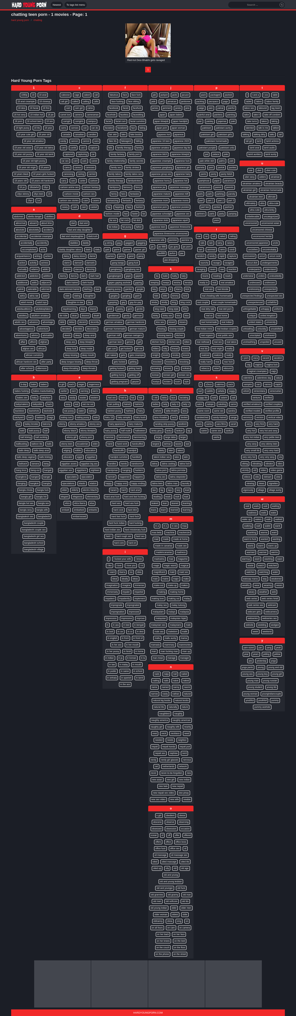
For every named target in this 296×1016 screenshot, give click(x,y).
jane (187, 108)
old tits (185, 901)
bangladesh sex (25, 516)
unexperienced (255, 302)
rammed (211, 249)
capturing (82, 154)
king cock (185, 302)
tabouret (263, 108)
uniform (277, 309)
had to (123, 397)
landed (184, 417)
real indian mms (204, 328)
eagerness (94, 384)
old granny (173, 894)
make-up (172, 585)
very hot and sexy (268, 430)
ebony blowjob (88, 430)
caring (81, 174)
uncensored (251, 223)
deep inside (86, 348)
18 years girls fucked (43, 174)
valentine (247, 378)
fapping (118, 207)
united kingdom (267, 315)
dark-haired (72, 282)
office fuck (160, 848)
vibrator (269, 463)
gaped (138, 276)
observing (184, 822)
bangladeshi (44, 516)
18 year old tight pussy (33, 161)
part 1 (210, 200)
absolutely (34, 229)
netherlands (168, 766)
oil (185, 848)
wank (277, 526)
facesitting (138, 114)
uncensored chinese (262, 229)
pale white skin (207, 161)
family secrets (136, 161)
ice (131, 572)
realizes (218, 355)
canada (66, 134)
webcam (272, 605)
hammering (139, 437)
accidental (21, 236)
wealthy (246, 585)
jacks (174, 95)
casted (93, 207)
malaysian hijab (178, 618)
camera (78, 114)
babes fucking (22, 391)
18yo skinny (23, 194)
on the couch (163, 947)
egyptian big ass (89, 463)
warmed (251, 552)
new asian (157, 779)
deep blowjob (86, 342)
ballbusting (21, 444)
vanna (267, 384)
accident (47, 229)
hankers (139, 470)
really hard (205, 361)
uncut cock (274, 256)
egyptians (81, 470)
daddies (74, 243)
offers (158, 842)
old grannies (157, 894)
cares (67, 167)
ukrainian (275, 177)
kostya (156, 381)
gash (137, 295)
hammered (123, 437)
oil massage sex (179, 855)
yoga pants (247, 667)
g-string (109, 243)
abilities (50, 216)
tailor (246, 114)
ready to (204, 282)
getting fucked (117, 368)
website (249, 625)
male (188, 625)
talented (250, 128)
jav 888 (162, 246)
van (258, 384)
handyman (112, 470)
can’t (83, 147)
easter (83, 397)
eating (92, 411)
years (255, 654)
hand (109, 444)
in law (112, 664)
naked (186, 680)
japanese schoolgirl (162, 213)
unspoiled (264, 342)
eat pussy (69, 411)
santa (209, 424)
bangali (48, 470)
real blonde (222, 289)
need (186, 733)
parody (231, 194)
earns (95, 391)
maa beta (156, 532)
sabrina (220, 384)
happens (138, 477)
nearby (187, 726)
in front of (138, 638)
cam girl (79, 108)
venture (256, 397)
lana (184, 411)
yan (260, 647)
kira (178, 315)
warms (274, 552)
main (155, 578)
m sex (175, 526)
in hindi (127, 651)
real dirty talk (207, 309)
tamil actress (272, 141)
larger (183, 437)
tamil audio (269, 147)
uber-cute (271, 170)
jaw (181, 253)
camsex (75, 128)
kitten (187, 342)
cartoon (94, 180)
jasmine (173, 240)
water (275, 572)
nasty (165, 693)
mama (184, 638)
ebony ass (94, 424)
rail (213, 236)
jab (154, 95)
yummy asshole (262, 707)
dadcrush (92, 236)
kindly (164, 302)
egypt (79, 457)
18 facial (34, 108)
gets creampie (137, 355)
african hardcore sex (26, 361)
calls (96, 101)
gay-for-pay (135, 302)
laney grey (156, 430)
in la (143, 658)
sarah (233, 424)
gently (127, 315)
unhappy (265, 309)
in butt (110, 631)
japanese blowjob (180, 154)
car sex (65, 161)
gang (140, 256)
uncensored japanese (257, 243)
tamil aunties (254, 154)
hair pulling (113, 404)
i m (141, 565)
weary (252, 592)
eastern (94, 397)
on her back (163, 934)
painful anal (204, 114)
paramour (229, 180)
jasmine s (186, 240)
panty (213, 174)
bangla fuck (43, 490)
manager (184, 658)
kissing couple (177, 328)
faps (129, 207)
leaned (175, 503)
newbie (186, 799)
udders (262, 177)
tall (280, 134)
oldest (175, 914)
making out (174, 598)
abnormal (20, 223)
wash (257, 559)
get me (139, 348)
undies (261, 276)
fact (133, 128)
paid (235, 101)
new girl (170, 779)
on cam (171, 927)
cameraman (93, 114)
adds (34, 282)
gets (123, 355)
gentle (139, 309)
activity (33, 262)
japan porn (161, 128)
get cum (112, 348)
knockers (170, 361)
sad (200, 391)
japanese (179, 134)
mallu (157, 638)
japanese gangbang (162, 167)
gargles (114, 295)
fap (108, 207)
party (221, 213)
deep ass (70, 342)
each (71, 384)
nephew (174, 753)
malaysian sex (158, 625)
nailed (184, 674)
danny (63, 276)
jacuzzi (185, 95)
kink (185, 309)
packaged (215, 95)
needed (159, 740)
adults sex (20, 322)
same (233, 404)
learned (174, 510)
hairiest (138, 404)
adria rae (33, 295)
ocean (154, 835)
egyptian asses (69, 463)
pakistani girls (225, 134)
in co (130, 631)
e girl (62, 384)
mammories (185, 644)
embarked (79, 510)
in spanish (126, 677)
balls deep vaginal (26, 457)
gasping (113, 302)
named (165, 687)
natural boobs (182, 700)
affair (22, 342)
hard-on (132, 543)
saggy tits (202, 397)
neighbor (182, 740)
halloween (140, 430)
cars (73, 180)
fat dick (136, 220)
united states (255, 322)
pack (203, 95)
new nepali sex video (163, 793)
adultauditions (24, 309)
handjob (132, 450)
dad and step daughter (79, 229)
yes (250, 660)
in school (137, 671)
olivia (169, 921)
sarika (229, 430)
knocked (157, 361)
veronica (247, 417)
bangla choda (25, 490)
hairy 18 (109, 417)
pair (200, 121)
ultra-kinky (269, 210)
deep (77, 335)
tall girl (249, 141)
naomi (187, 687)
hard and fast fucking (134, 496)
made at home (180, 539)
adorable (32, 289)
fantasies (134, 194)
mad (156, 539)
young (260, 667)
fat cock (125, 220)
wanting (276, 539)
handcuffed (137, 444)
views (261, 483)
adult (45, 295)
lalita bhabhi (172, 411)
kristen (167, 381)
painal (220, 108)
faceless (124, 114)
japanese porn (160, 207)
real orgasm (207, 335)
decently (94, 322)
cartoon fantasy (91, 187)
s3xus (209, 384)
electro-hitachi (90, 490)
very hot (251, 430)
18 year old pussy (23, 154)
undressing (254, 289)
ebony (62, 424)
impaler (126, 592)
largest (156, 444)
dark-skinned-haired (69, 289)
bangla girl (26, 496)
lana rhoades (160, 417)
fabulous (114, 95)
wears (279, 585)
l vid (155, 397)
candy (63, 141)
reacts (205, 276)
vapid (278, 384)
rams (222, 249)
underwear (248, 276)
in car (120, 631)
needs (170, 740)
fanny (114, 194)
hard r (109, 536)
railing (233, 236)
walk (268, 519)
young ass (247, 674)
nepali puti (185, 746)
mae (171, 559)
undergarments (269, 262)
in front (125, 638)
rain (211, 243)
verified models (253, 411)
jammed (167, 108)
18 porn (18, 121)
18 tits (37, 128)
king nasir (159, 309)
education (90, 450)
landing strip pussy (164, 424)
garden (128, 289)
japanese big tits (182, 147)
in (107, 625)
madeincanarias (164, 552)
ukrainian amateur (252, 183)
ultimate (272, 196)
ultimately (251, 203)
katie (165, 276)
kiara (178, 289)
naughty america (159, 720)
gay (123, 302)
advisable (47, 335)
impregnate (116, 605)
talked (276, 128)
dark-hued (87, 282)
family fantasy (117, 154)
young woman (251, 693)
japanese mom (160, 200)
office (168, 842)
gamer (127, 249)
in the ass (125, 684)
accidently (42, 243)
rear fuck (228, 361)
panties (232, 167)
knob (165, 355)
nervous (187, 760)
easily (73, 397)
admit (20, 289)
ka (157, 276)
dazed (93, 309)
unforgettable (249, 309)
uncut (262, 256)
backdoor (19, 411)
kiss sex (160, 322)
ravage (216, 262)
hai (132, 397)
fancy (138, 187)
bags (50, 417)
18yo (45, 187)
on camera (184, 927)
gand (131, 256)
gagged (129, 243)
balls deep (24, 450)
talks (272, 134)
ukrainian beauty (273, 183)
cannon (74, 141)
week (255, 631)
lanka (169, 430)
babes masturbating (43, 391)
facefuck (137, 108)
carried (92, 174)
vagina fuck (272, 364)
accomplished (29, 249)
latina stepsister (178, 477)
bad (30, 417)
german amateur (114, 322)
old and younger (164, 888)
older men (186, 908)
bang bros (21, 470)
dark (83, 276)
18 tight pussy (22, 128)
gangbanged (115, 276)
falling (138, 141)
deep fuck (71, 348)
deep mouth (88, 355)
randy (212, 256)
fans (123, 194)
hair (141, 397)
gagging (141, 243)
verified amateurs (252, 404)
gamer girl (140, 249)
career (94, 161)
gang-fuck (133, 262)
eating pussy (82, 417)
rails (202, 243)
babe (33, 384)
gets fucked (119, 361)
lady (165, 404)
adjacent (45, 282)
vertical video (274, 417)
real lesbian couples (227, 328)
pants (203, 174)
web (274, 592)
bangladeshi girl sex (34, 536)
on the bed (179, 941)
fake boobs (135, 134)
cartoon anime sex (69, 187)
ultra (262, 203)
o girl (158, 815)
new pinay (184, 793)
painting (231, 114)
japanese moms (181, 200)
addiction (34, 276)
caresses (90, 167)
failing (142, 128)
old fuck (181, 888)
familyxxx (114, 187)
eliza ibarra (79, 503)
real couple (202, 302)
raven (213, 269)
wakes (258, 519)
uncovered (249, 256)
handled (136, 457)
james (155, 108)
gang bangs (118, 262)
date (67, 295)
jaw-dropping (170, 260)
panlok (221, 167)
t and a (255, 95)
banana (35, 463)
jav (152, 246)
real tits (204, 348)
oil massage (160, 855)
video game (276, 470)
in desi (140, 631)
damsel (78, 262)
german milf (114, 335)
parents (230, 187)
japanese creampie (161, 161)
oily (167, 868)
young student (255, 687)
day (89, 302)
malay (187, 598)
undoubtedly (275, 276)
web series (251, 598)
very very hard (271, 450)
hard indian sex (112, 529)
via (280, 457)
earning (84, 391)
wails (256, 506)
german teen (115, 342)
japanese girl (183, 167)
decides (78, 328)
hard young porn (20, 20)
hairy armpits (123, 417)
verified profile (272, 411)
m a (157, 526)
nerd (184, 753)
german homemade (115, 328)
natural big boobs (161, 700)
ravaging (201, 269)
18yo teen (39, 194)
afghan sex (28, 348)
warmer (263, 552)
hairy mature (135, 424)
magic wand (170, 565)
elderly (75, 490)
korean (155, 375)
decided (66, 328)
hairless (129, 411)
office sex (175, 848)
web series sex (255, 605)
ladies (156, 404)
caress (77, 167)
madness (181, 552)
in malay (123, 664)
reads (228, 276)
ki (170, 289)
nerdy (153, 760)
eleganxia (77, 496)
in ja (120, 658)
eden (95, 444)
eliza (67, 503)
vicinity (245, 470)
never (153, 773)
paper (217, 180)
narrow (154, 693)
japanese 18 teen (161, 141)
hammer (109, 437)
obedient (170, 815)
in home (139, 651)
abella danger (35, 216)
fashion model (112, 213)
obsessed (157, 828)
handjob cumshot (118, 457)
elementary (92, 496)
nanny (176, 687)
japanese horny (162, 180)
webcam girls (254, 611)
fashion (139, 207)
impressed (134, 611)
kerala (188, 282)
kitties (156, 348)
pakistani (206, 128)
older (174, 908)
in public (112, 671)
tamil (259, 141)
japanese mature (161, 194)
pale (226, 154)
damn (67, 262)
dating (77, 295)
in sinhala (112, 677)
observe (170, 822)
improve (140, 618)
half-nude (125, 430)
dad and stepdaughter (73, 236)
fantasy (139, 200)
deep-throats (89, 368)
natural (187, 693)
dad (73, 223)
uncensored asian (270, 223)
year (246, 654)
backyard (19, 417)
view (278, 477)
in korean (131, 658)
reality (230, 348)
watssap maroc (250, 578)
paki (233, 121)
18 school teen (34, 121)
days (83, 309)
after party (46, 361)
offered (187, 835)
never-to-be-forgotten (171, 773)
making (162, 592)
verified (268, 397)
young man (252, 680)
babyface (46, 397)
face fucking (117, 101)
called (75, 101)
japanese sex (183, 213)
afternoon (42, 368)
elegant (64, 496)
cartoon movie (71, 194)
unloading (248, 328)
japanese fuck (183, 161)
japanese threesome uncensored (170, 233)
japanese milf (181, 194)
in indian (109, 658)
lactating (184, 397)
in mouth (137, 664)
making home (176, 592)
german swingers (133, 335)
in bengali (139, 625)
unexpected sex (274, 295)
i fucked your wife (122, 559)
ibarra (122, 572)
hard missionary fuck (135, 529)
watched (272, 565)
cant (63, 147)
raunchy (204, 262)
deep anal (90, 335)
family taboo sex (133, 174)
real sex (218, 342)
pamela (200, 167)
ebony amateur (77, 424)
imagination (112, 585)
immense (139, 585)
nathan (175, 693)
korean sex (184, 375)
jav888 (161, 253)
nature (185, 707)
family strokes (132, 167)
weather (263, 592)
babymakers (22, 404)
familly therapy (124, 147)
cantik (73, 147)
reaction (232, 269)
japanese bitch (160, 154)
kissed (172, 322)
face (125, 95)
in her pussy (113, 651)
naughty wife (173, 726)
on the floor (179, 947)
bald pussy (34, 430)
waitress (252, 512)
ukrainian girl (249, 190)
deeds (67, 335)
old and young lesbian (171, 881)
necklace (175, 733)
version (260, 417)
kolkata (186, 368)
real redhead (203, 342)
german (138, 315)
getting (133, 361)
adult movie (26, 302)
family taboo (115, 174)
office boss (181, 842)
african (41, 348)
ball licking (25, 437)
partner (228, 207)
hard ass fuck (131, 503)
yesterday (261, 660)
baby (34, 397)
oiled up (157, 868)
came (90, 108)
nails (166, 680)
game (116, 249)
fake (123, 134)
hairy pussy (111, 430)
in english (112, 638)
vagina (258, 364)
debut (72, 322)
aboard (33, 223)
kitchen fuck (158, 342)
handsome (136, 463)
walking (248, 526)
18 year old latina (44, 147)
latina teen (157, 483)
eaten (81, 411)
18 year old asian (23, 147)
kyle (187, 381)
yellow (277, 654)
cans (96, 141)
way (265, 578)
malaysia (184, 611)
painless (218, 114)
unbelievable (253, 216)
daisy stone (79, 256)
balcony (46, 424)
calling (86, 101)
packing (200, 101)
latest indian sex (162, 457)
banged (35, 477)
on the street (179, 954)
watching (263, 572)
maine (165, 578)
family (139, 147)
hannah (111, 477)
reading (216, 276)
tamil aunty (270, 154)
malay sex (162, 605)
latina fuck (185, 463)
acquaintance (23, 256)
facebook (113, 108)
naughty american (181, 720)
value (278, 378)
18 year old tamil (45, 154)
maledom (172, 631)
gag (119, 243)
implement (139, 598)
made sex (182, 545)
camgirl (66, 121)
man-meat (158, 658)
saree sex (216, 430)
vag (248, 364)
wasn (279, 559)
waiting (275, 506)
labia (164, 397)
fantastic (127, 200)
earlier (64, 391)
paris (200, 194)
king (174, 302)
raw (222, 269)
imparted (138, 592)
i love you (131, 565)
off (169, 835)
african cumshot (34, 355)
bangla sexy (26, 510)
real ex (209, 315)
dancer (78, 269)
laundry (186, 483)
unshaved (270, 335)
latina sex (161, 477)
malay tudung (178, 605)
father (139, 227)
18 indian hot (36, 114)
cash (74, 207)
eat (76, 404)
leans (153, 510)
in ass (116, 625)
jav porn (187, 246)
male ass (158, 631)
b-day (23, 384)
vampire (248, 384)
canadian (79, 134)
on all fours (157, 927)
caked (87, 95)
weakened (276, 578)
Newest (57, 4)
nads (156, 674)
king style (173, 309)
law (154, 490)
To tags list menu (75, 4)
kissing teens (164, 335)
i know (139, 559)
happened (124, 477)
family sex (116, 167)
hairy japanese (116, 424)
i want (112, 572)
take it (257, 114)
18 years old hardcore (42, 180)
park (209, 194)
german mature (137, 328)
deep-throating (71, 368)
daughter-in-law (75, 302)
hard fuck (134, 516)
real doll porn (225, 309)
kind (185, 295)
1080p (24, 95)
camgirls (79, 121)
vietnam (267, 477)
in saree (125, 671)
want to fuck (250, 539)
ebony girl (71, 437)
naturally (173, 707)
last (187, 444)
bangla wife (42, 510)
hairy (140, 411)
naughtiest (164, 713)
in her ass (117, 644)
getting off (134, 375)
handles (112, 463)
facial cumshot (137, 121)
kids (156, 295)
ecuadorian (82, 444)
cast (84, 207)
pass (216, 220)
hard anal (135, 490)
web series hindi (270, 598)
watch (261, 565)
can (85, 128)
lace (173, 397)
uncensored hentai (262, 236)
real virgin (217, 348)
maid (172, 572)
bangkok (34, 483)
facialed (109, 128)
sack (230, 384)
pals (231, 161)
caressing (68, 174)
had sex (112, 397)
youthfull (262, 700)
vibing (245, 463)
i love (119, 565)
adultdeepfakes (43, 309)
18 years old (20, 180)
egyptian (91, 457)
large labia (170, 437)
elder (64, 490)
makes (184, 585)
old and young (171, 875)
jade (153, 101)
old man (187, 894)
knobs (176, 355)
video (263, 470)
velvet (246, 391)
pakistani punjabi (207, 147)
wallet (268, 526)
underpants (254, 269)
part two (205, 207)
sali (233, 397)
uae (251, 170)
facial (108, 121)
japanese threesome (180, 227)
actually (23, 269)
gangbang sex (132, 269)
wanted (264, 539)
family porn (134, 154)
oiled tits (185, 861)
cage (76, 95)
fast (126, 213)
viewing (250, 483)
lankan (179, 430)
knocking (184, 361)
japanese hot (180, 180)
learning (187, 510)
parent (218, 187)
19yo (30, 200)
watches (250, 572)
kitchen (179, 335)
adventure (43, 328)
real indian (226, 322)
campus (92, 121)
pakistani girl (207, 134)
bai (18, 424)
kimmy (175, 295)
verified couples (273, 404)
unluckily (261, 328)
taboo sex (249, 108)
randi (231, 249)
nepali (155, 746)
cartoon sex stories (69, 200)
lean (165, 503)
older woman (160, 914)
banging (22, 483)
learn (163, 510)
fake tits (112, 141)
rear (217, 361)
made (166, 539)
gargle (140, 289)
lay (161, 490)
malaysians (175, 625)
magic (156, 565)
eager (81, 384)
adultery (23, 315)
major (176, 578)
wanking (252, 532)
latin (186, 457)
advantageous (26, 328)
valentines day (264, 378)
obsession (171, 828)
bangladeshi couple (33, 523)
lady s (186, 404)
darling (87, 289)
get (139, 342)
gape (128, 276)
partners (201, 213)
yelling (266, 654)
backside (48, 411)
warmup (246, 559)
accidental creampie (41, 236)
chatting (37, 20)
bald (22, 430)
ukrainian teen (256, 196)
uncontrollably (269, 249)
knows (168, 368)
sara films (221, 424)
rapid (221, 256)
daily (97, 249)
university (271, 322)
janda (178, 108)
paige (201, 108)
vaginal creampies (257, 371)
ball (46, 430)
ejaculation (86, 477)
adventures (21, 335)
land (174, 417)
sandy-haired (219, 417)
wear (256, 585)
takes (264, 121)
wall (258, 526)
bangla (46, 483)
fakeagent (126, 141)
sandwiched (202, 417)
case (85, 200)
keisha (177, 282)
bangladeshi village (33, 549)
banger (46, 477)
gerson (129, 342)
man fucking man (169, 651)
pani (211, 167)
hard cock (118, 510)
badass (40, 417)
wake (273, 512)
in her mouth (132, 644)
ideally (125, 578)
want (274, 532)
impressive (126, 618)
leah (177, 496)
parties (217, 207)
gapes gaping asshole (120, 282)
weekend (267, 631)
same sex (219, 411)
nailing (156, 680)
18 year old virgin (27, 167)
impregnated (133, 605)
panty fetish (226, 174)
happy (109, 483)
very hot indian (252, 437)
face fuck (136, 95)
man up (186, 651)
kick (187, 289)
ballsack (23, 463)
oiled (155, 861)
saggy (232, 391)
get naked (111, 355)
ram (201, 249)
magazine (183, 559)
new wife (174, 799)
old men (157, 901)
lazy (178, 490)
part (201, 200)
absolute (20, 229)
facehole (111, 114)
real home (222, 315)
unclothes (253, 249)
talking (246, 134)
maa (184, 526)
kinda (154, 302)
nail (175, 674)
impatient (110, 598)
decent (82, 322)
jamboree (185, 101)
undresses (269, 282)
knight (156, 355)
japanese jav (159, 187)
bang (46, 463)
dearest (85, 315)
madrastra (159, 559)
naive (175, 680)
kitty (165, 348)
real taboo (231, 342)
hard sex (140, 536)
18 (33, 95)
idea (139, 572)
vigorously (248, 490)
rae (198, 236)
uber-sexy (250, 177)
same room (203, 411)
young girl (277, 674)
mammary (169, 644)
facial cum (121, 121)
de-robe (63, 315)
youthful (250, 700)
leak (186, 496)
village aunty (275, 490)
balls (49, 444)
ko (177, 368)
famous (127, 187)
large (158, 437)
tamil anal (254, 147)
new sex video (158, 799)
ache (43, 249)
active (22, 262)
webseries (253, 618)
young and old (275, 667)
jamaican (172, 101)
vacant (265, 358)
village (261, 490)
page (225, 101)
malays (171, 611)
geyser (135, 381)
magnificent (159, 572)
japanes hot (164, 134)
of (162, 835)
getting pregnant (119, 381)
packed (228, 95)
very (249, 424)
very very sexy (267, 457)
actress (45, 262)
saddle (209, 391)
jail (161, 101)
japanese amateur (160, 147)
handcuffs (119, 450)
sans (199, 424)
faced (125, 108)
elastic (82, 483)
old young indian (158, 908)
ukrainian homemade (270, 190)
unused (277, 342)
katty (174, 276)
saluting (222, 404)
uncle (275, 243)
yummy (275, 700)
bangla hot (41, 496)
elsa (92, 503)
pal (206, 154)
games (110, 256)
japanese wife (157, 240)
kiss (187, 315)
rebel (216, 368)
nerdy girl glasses (169, 760)
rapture (232, 256)
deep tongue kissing (71, 361)
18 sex (49, 121)
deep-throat (92, 361)
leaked (155, 503)
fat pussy (126, 227)
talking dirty (259, 134)
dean (74, 315)
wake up (246, 519)
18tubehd (34, 187)
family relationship (116, 161)
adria (22, 295)
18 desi (21, 108)
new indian (184, 779)
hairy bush (140, 417)
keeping (155, 282)
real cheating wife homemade (216, 295)
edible (78, 450)
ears (63, 397)
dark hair (94, 276)
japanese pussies (180, 207)
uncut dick (252, 262)
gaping (138, 282)
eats (96, 417)
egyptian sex (65, 470)
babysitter (37, 404)
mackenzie (184, 532)
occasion (185, 828)
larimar (167, 444)
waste (250, 565)
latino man (172, 483)
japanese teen (158, 227)
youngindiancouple (271, 693)
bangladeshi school (34, 543)
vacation (278, 358)
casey (65, 207)
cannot (86, 141)
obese (182, 815)
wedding (262, 625)
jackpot (164, 95)
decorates (92, 328)
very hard (273, 424)
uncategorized (271, 216)
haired (127, 404)
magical (184, 565)
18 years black (21, 174)
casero (95, 200)
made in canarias (163, 545)
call (96, 95)
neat (155, 733)
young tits (271, 687)
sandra (231, 411)
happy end (121, 483)
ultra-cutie (255, 210)
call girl (64, 101)
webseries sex (269, 618)
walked (278, 519)
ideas (135, 578)
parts (211, 213)
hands (124, 463)
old (175, 868)
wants (251, 545)
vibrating (256, 463)
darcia (74, 276)
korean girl (168, 375)
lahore (158, 411)
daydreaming (69, 309)
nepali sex (160, 753)
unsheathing (249, 342)
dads (88, 249)
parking (220, 194)
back (49, 404)
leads (168, 496)
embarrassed (79, 516)
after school (27, 368)
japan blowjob (161, 121)
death (96, 315)
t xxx (266, 95)
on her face (179, 934)
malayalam (158, 611)
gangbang (116, 269)
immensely (112, 592)
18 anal (42, 95)
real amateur (227, 282)
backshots (34, 411)
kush (177, 381)
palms (222, 161)
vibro (280, 463)
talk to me (263, 128)
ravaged (228, 262)
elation (93, 483)
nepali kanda (168, 746)
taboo (259, 101)
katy (184, 276)
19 (49, 194)
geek (110, 309)
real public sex (224, 335)
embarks (93, 510)
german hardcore (135, 322)
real (214, 282)
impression (111, 618)
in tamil (139, 677)
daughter (89, 295)
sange (233, 417)
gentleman (114, 315)
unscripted (255, 335)
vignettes (273, 483)
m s (165, 526)
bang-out (35, 470)
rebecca (205, 368)
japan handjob (180, 121)
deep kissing (71, 355)
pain (211, 108)
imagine (126, 585)
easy (68, 404)
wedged (275, 625)
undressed (254, 282)
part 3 (231, 200)
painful (231, 108)
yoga (273, 660)
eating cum (66, 417)
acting (38, 256)
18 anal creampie (26, 101)
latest (180, 450)
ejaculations (68, 483)
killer (165, 295)
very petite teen (272, 437)
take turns (252, 121)
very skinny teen (269, 444)
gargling (126, 295)
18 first (46, 108)
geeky (120, 309)
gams (121, 256)
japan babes (176, 114)
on (187, 921)
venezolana (259, 391)
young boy (262, 674)
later (171, 450)
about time (46, 223)
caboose (65, 95)
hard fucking (135, 523)
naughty (178, 713)
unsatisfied (276, 328)
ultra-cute (273, 203)
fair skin (113, 134)
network (183, 766)
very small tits (253, 450)
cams (63, 128)
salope (210, 404)
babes (44, 384)
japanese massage (179, 187)
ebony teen (66, 444)
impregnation (117, 611)
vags (273, 371)
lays (170, 490)
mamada (155, 644)
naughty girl (156, 726)
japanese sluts (161, 220)
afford (33, 342)
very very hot (249, 457)
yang (269, 647)
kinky (155, 315)
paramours (205, 187)
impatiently (124, 598)
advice (34, 335)
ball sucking (41, 437)
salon (200, 404)
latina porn (161, 470)
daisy (66, 256)
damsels (90, 262)
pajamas (222, 121)
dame (92, 256)
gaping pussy (114, 289)
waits (263, 512)
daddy (86, 243)
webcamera (271, 611)
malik (184, 631)
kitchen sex (174, 342)
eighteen (95, 470)
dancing (91, 269)
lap (188, 430)
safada (220, 391)
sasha (217, 437)
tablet (248, 101)
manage (171, 658)
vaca (255, 358)
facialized (122, 128)
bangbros (22, 477)
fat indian (113, 227)
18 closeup (44, 101)
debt (62, 322)
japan (162, 114)
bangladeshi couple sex (33, 529)
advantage (47, 322)
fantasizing (112, 200)
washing (268, 559)
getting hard (134, 368)
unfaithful (272, 302)
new (189, 773)
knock (186, 355)
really (229, 355)
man (154, 651)
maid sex (183, 572)
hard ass (116, 503)
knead (175, 348)
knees (186, 348)
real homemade (209, 322)
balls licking (45, 457)
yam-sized (249, 647)
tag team (275, 108)
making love (158, 598)
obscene (157, 822)
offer (177, 835)
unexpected (270, 289)
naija (166, 674)
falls (110, 147)
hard (123, 490)
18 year (48, 128)
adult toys (42, 302)
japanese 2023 (181, 141)
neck (163, 733)
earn (74, 391)
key (154, 289)
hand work (122, 444)
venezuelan (275, 391)
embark (65, 510)
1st (38, 200)
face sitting (133, 101)
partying (232, 213)
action (48, 256)
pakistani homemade (216, 141)
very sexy (252, 444)
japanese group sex (161, 174)
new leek (163, 786)
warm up (272, 545)
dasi (97, 289)
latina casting (168, 463)
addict (45, 269)
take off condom (272, 114)
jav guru (174, 246)
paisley (209, 121)
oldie (185, 914)
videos (247, 477)
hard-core (119, 543)
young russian (270, 680)
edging (67, 450)
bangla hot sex (26, 503)
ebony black (70, 430)
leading (157, 496)
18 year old (44, 134)
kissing (161, 328)
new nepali (177, 786)
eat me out (88, 404)
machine (170, 532)
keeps (166, 282)
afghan (43, 342)
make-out (158, 585)
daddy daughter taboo (70, 249)
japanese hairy (183, 174)
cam (68, 108)
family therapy (116, 180)
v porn (245, 358)
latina (154, 463)
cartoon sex (89, 194)
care (84, 161)
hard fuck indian (117, 523)
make (186, 578)
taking (274, 121)
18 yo (22, 187)
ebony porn (86, 437)
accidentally (26, 243)
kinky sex (167, 315)
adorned (45, 289)
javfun (173, 253)
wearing (268, 585)
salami (224, 397)
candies (92, 134)
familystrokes (134, 180)
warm (261, 545)
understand (270, 269)
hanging (126, 470)
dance (67, 269)
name (154, 687)
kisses (183, 322)
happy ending (138, 483)
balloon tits (37, 444)
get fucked (125, 348)
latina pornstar (178, 470)
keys (162, 289)
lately (161, 450)
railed (222, 236)
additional (22, 282)
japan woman (178, 128)
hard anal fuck (112, 496)
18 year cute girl (26, 134)
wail (247, 506)
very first (259, 424)
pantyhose (204, 180)
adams (34, 269)
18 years (44, 167)
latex (176, 457)
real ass (209, 289)
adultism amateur (40, 315)
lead (187, 490)
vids (257, 477)
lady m (175, 404)
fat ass (113, 220)
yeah (278, 647)
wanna (264, 532)
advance (33, 322)
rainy (219, 243)
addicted (20, 276)
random (201, 256)
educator (67, 457)
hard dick (132, 510)
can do (94, 128)
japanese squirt (180, 220)
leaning (186, 503)
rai (206, 236)
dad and (83, 223)
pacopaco (213, 101)
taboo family (272, 101)
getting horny (117, 375)
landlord (182, 424)
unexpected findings (252, 295)
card (75, 161)
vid (254, 470)
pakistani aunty (223, 128)
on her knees (163, 941)
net (156, 766)
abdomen (18, 216)
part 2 (221, 200)
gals (107, 249)
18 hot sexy (19, 114)
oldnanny (158, 921)
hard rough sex (123, 536)
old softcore (171, 901)
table (275, 95)
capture (94, 147)
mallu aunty (170, 638)
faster (135, 213)
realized (205, 355)
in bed (126, 625)
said (214, 397)
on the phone (162, 954)
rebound (228, 368)
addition (47, 276)
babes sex (22, 397)
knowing (156, 368)
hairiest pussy (114, 411)
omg (179, 921)
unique (252, 315)
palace (216, 154)
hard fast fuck (118, 516)
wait (265, 506)
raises (230, 243)
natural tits (159, 707)
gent (130, 309)
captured (68, 154)
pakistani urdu (227, 147)
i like (109, 565)
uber (259, 170)
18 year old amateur (34, 141)
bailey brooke (31, 424)
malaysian (161, 618)
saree (204, 430)
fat (143, 213)
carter (83, 180)
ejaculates (72, 477)
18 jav (51, 114)
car (93, 154)
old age (184, 868)
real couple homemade (224, 302)
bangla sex (43, 503)
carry (63, 180)
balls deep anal (41, 450)
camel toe (65, 114)
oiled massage (169, 861)
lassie (178, 444)
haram (113, 490)
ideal (114, 578)
